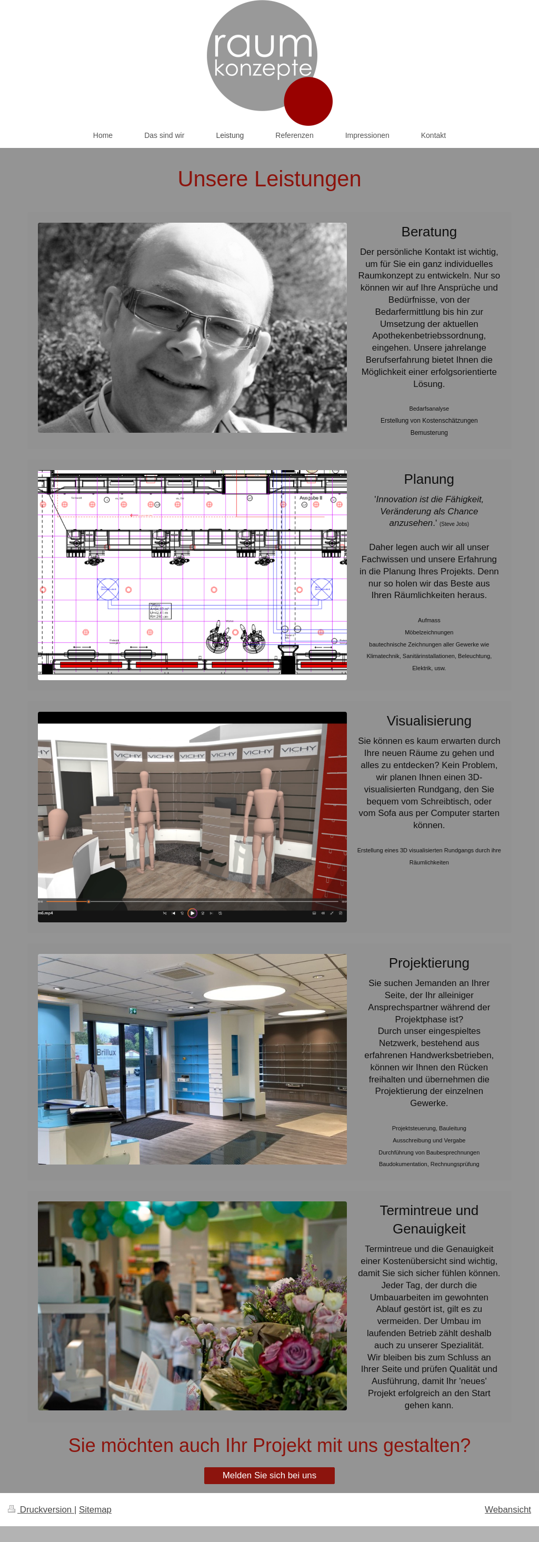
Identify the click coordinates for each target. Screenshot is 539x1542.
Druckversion (41, 1510)
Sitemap (95, 1510)
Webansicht (508, 1510)
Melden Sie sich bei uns (269, 1475)
